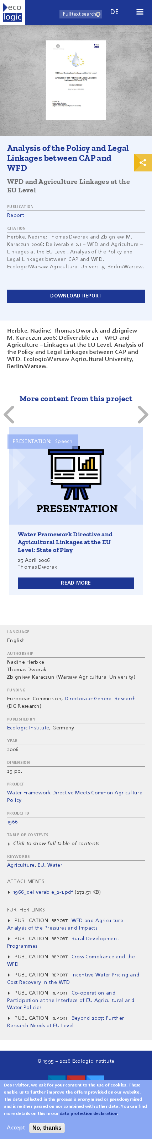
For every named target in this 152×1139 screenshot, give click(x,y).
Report (15, 215)
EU (41, 865)
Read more (76, 583)
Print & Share (143, 162)
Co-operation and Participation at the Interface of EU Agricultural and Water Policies (71, 1000)
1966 (12, 822)
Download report (75, 296)
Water (54, 865)
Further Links (26, 910)
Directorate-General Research (100, 698)
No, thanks (47, 1129)
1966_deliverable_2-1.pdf (43, 892)
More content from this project (76, 398)
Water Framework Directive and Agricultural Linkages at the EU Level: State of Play (65, 542)
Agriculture (21, 865)
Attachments (25, 881)
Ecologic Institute (28, 727)
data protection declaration (88, 1114)
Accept (16, 1129)
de (114, 12)
